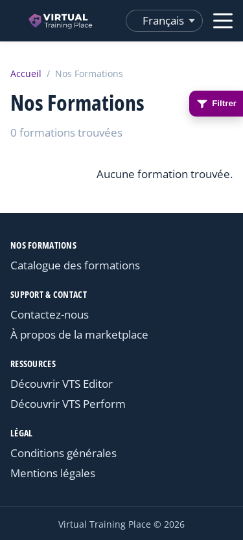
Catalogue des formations (75, 265)
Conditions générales (63, 452)
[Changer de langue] (164, 21)
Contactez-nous (49, 314)
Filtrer (216, 103)
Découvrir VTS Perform (68, 403)
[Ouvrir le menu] (223, 21)
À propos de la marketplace (79, 334)
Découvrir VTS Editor (61, 383)
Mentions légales (52, 473)
